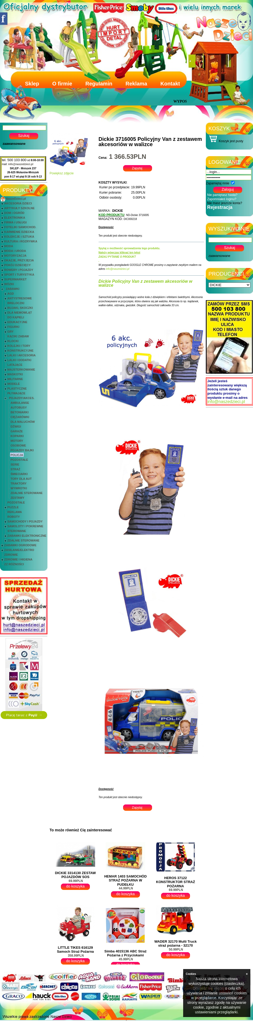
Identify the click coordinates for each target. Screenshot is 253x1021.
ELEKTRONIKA (14, 217)
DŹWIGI (16, 426)
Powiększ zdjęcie (69, 172)
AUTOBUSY (19, 407)
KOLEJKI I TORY (18, 345)
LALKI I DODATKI (19, 360)
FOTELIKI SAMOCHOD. (20, 227)
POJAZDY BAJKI (22, 450)
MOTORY (17, 440)
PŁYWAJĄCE (16, 393)
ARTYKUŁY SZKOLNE (19, 208)
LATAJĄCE (14, 364)
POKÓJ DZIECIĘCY (17, 265)
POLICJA (17, 455)
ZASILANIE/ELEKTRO (19, 550)
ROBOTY (13, 516)
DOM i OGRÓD (14, 212)
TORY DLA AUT (21, 478)
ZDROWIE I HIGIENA (18, 559)
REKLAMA (14, 512)
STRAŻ (15, 469)
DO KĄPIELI (15, 317)
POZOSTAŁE (19, 459)
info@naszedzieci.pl (20, 164)
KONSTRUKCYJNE (20, 350)
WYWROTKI (19, 488)
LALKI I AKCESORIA (21, 355)
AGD (10, 293)
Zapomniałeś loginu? (221, 199)
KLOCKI (12, 341)
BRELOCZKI (15, 303)
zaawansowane (14, 144)
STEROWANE (16, 531)
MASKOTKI (15, 374)
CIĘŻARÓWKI (20, 417)
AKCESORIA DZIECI (18, 203)
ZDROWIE (11, 554)
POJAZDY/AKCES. (22, 398)
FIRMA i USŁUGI (15, 222)
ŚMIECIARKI (19, 474)
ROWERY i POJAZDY (18, 269)
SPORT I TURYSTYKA (19, 274)
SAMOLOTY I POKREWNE (25, 526)
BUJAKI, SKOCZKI (20, 307)
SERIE (15, 464)
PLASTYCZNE (17, 388)
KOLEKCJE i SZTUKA (19, 236)
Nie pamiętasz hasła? (222, 195)
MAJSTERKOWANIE (21, 369)
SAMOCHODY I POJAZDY (25, 521)
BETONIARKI (19, 412)
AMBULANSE (20, 402)
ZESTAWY (17, 497)
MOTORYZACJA (15, 255)
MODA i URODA (15, 250)
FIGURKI (13, 326)
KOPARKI (17, 436)
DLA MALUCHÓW (23, 421)
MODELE (13, 383)
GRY (10, 331)
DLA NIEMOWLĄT (19, 312)
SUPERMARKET (15, 279)
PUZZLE (13, 507)
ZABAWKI (12, 288)
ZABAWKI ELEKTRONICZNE (26, 535)
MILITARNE (15, 379)
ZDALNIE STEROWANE (27, 493)
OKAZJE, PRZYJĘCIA (19, 260)
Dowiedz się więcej (208, 988)
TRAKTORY (19, 483)
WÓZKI (9, 284)
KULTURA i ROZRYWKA (20, 241)
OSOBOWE (18, 445)
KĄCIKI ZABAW (18, 336)
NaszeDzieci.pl (16, 198)
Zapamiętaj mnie (217, 183)
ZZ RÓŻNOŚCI (14, 564)
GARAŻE (17, 431)
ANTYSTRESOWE (19, 298)
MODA (8, 246)
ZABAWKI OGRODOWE (20, 545)
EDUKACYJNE (17, 322)
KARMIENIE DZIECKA (19, 231)
